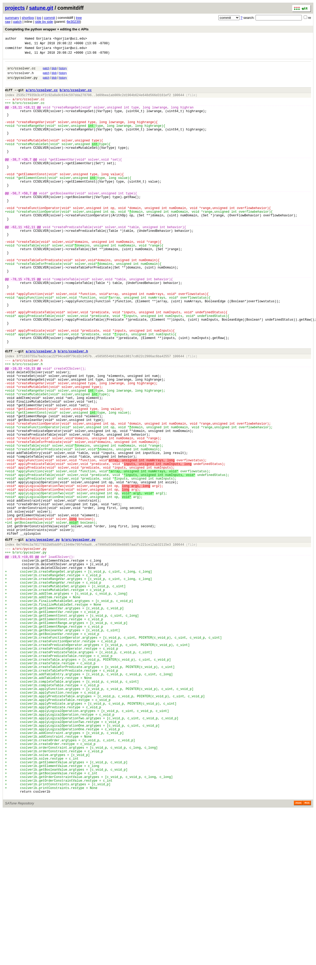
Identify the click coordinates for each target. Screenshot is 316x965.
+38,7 (26, 180)
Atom (298, 957)
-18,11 (16, 117)
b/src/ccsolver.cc (76, 97)
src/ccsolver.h (20, 77)
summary (12, 18)
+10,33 (29, 433)
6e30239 (73, 22)
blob (54, 71)
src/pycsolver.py (22, 83)
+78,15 (29, 325)
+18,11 (29, 117)
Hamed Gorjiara (38, 39)
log (39, 18)
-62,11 (16, 262)
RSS (306, 957)
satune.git (41, 8)
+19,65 (27, 660)
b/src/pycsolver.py (79, 640)
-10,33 (16, 433)
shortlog (28, 18)
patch (17, 22)
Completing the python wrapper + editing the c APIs (46, 29)
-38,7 (15, 180)
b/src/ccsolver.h (73, 412)
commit (49, 18)
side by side (44, 22)
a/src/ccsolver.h (41, 412)
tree (79, 18)
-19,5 (15, 660)
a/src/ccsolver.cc (42, 97)
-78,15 (16, 325)
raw (7, 22)
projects (15, 8)
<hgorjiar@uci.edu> (70, 39)
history (63, 71)
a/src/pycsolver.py (43, 640)
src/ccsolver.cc (21, 72)
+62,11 (29, 262)
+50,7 (26, 221)
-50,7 (15, 221)
